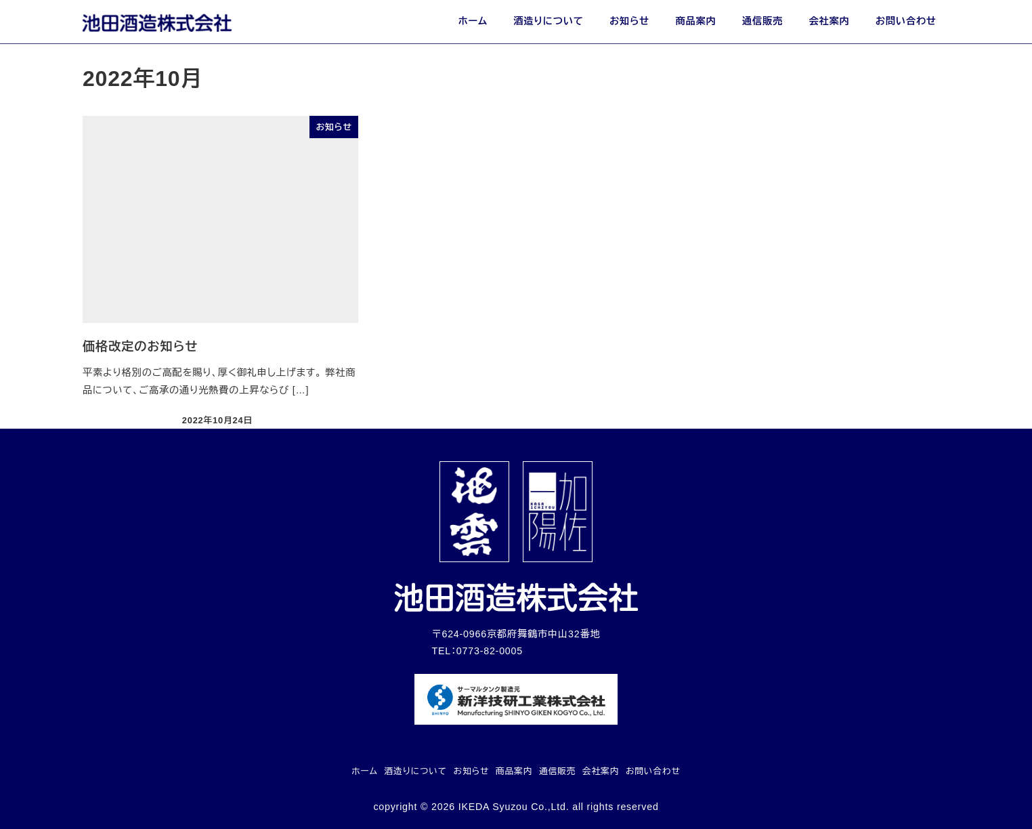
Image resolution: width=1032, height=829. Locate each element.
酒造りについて (415, 771)
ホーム (364, 771)
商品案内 (514, 771)
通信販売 (557, 771)
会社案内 (600, 771)
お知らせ (472, 771)
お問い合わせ (653, 771)
